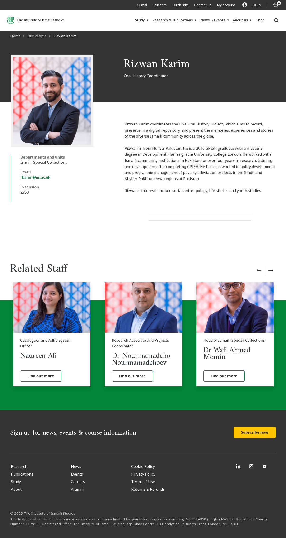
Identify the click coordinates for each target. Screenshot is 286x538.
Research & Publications (172, 20)
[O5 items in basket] (275, 5)
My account (226, 5)
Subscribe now (254, 432)
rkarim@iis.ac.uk (35, 177)
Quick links (180, 5)
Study (140, 20)
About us (240, 20)
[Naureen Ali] (51, 334)
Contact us (202, 5)
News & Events (212, 20)
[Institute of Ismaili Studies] (36, 20)
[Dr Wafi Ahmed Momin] (235, 334)
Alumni (141, 5)
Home (15, 36)
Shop (260, 20)
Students (160, 5)
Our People (37, 36)
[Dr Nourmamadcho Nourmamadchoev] (143, 334)
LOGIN (251, 4)
